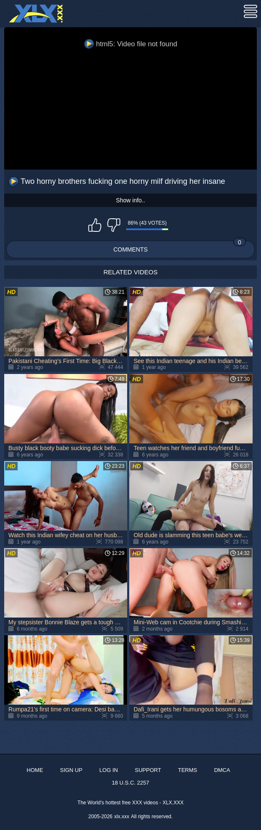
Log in (108, 770)
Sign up (71, 770)
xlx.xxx (121, 816)
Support (148, 770)
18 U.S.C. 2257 (130, 783)
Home (35, 770)
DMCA (222, 770)
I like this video (94, 225)
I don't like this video (113, 225)
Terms (187, 770)
